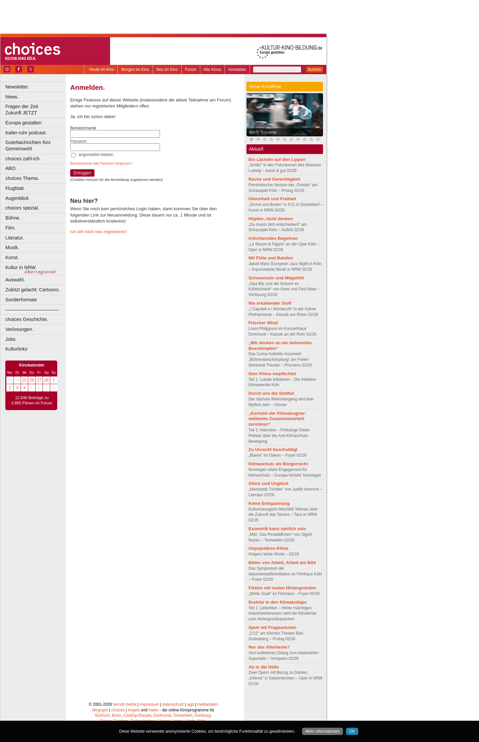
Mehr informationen (322, 731)
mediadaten (207, 704)
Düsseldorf (182, 715)
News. (12, 96)
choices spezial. (22, 208)
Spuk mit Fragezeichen (272, 627)
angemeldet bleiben (96, 155)
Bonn (116, 715)
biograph (100, 710)
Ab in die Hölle (263, 667)
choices (118, 710)
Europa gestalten (23, 122)
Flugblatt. (15, 188)
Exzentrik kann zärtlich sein (277, 528)
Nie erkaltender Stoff (269, 303)
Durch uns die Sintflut (271, 393)
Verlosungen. (19, 329)
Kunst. (12, 257)
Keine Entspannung (269, 503)
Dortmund (162, 715)
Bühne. (13, 218)
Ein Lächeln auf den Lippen (276, 159)
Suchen (314, 69)
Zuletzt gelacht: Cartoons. (32, 289)
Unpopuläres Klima (268, 548)
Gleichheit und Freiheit (272, 198)
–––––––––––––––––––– (32, 309)
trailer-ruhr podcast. (26, 132)
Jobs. (11, 339)
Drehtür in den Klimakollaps (277, 602)
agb (190, 704)
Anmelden (237, 69)
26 (32, 380)
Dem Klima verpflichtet (272, 373)
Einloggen (82, 173)
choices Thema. (22, 178)
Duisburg (203, 715)
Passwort (78, 141)
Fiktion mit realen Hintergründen (282, 587)
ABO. (11, 168)
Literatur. (14, 237)
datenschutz (173, 704)
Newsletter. (17, 86)
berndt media (124, 704)
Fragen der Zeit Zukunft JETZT (36, 109)
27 (39, 380)
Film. (10, 227)
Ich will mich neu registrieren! (98, 231)
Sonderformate (21, 299)
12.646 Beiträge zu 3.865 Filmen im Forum (31, 400)
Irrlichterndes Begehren (273, 238)
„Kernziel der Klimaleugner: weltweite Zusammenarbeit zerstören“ (277, 419)
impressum (149, 704)
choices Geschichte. (26, 319)
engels (133, 710)
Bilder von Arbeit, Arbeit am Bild (282, 562)
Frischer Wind (263, 322)
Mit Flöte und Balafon (270, 257)
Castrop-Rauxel (137, 715)
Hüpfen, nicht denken (270, 218)
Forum (191, 69)
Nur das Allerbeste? (269, 647)
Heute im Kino (101, 69)
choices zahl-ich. (23, 158)
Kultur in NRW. (21, 267)
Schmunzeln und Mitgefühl (276, 277)
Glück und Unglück (268, 483)
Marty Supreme (262, 132)
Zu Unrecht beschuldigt (272, 449)
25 (24, 380)
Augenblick (17, 198)
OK (352, 731)
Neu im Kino (167, 69)
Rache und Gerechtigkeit (274, 179)
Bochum (102, 715)
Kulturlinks (16, 349)
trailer (153, 710)
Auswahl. (15, 279)
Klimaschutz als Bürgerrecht (278, 463)
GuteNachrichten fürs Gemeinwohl (28, 145)
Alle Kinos (212, 69)
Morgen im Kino (135, 69)
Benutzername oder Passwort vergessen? (101, 163)
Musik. (12, 247)
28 (46, 380)
